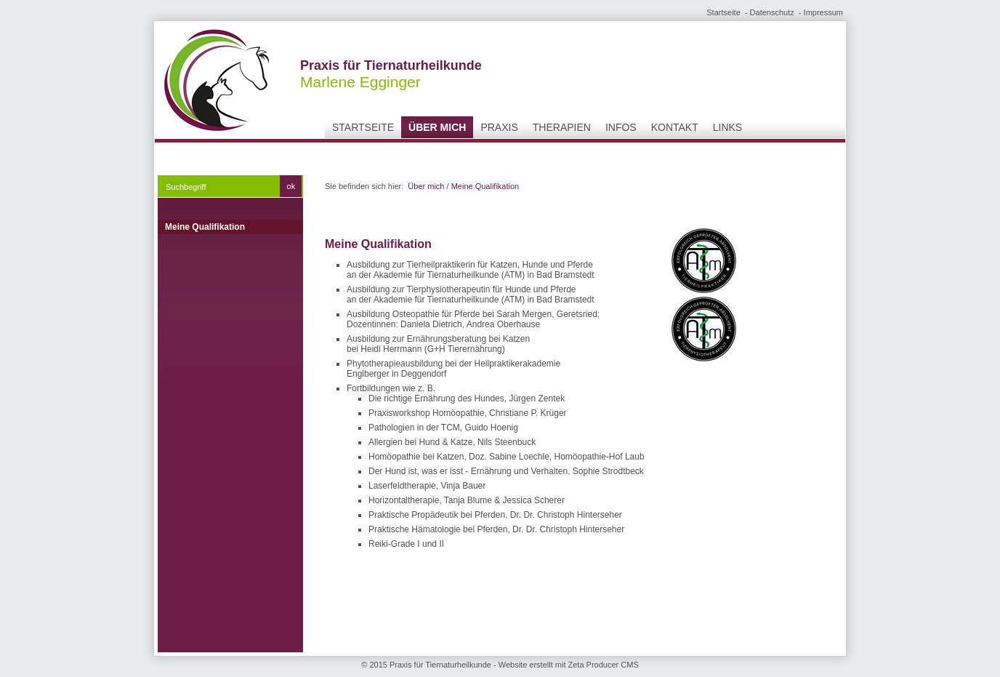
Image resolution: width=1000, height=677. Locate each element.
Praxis (498, 127)
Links (727, 127)
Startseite (723, 12)
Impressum (823, 12)
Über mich (437, 127)
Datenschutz (772, 12)
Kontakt (674, 127)
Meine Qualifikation (205, 227)
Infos (621, 127)
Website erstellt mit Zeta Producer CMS (569, 664)
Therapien (562, 127)
